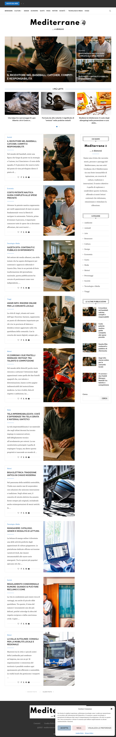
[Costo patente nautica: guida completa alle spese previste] (93, 47)
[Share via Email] (29, 177)
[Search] (110, 11)
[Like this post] (18, 177)
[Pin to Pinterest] (26, 177)
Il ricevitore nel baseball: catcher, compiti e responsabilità (22, 144)
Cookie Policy (80, 733)
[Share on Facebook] (21, 177)
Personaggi (88, 275)
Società (62, 11)
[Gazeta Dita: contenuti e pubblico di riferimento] (93, 71)
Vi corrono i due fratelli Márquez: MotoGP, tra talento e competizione (21, 358)
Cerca (85, 394)
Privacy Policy (89, 733)
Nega (79, 728)
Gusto (42, 11)
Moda (48, 11)
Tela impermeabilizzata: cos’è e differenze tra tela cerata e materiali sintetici (23, 417)
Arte (86, 233)
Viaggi (87, 11)
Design (26, 11)
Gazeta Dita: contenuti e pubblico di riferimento (103, 347)
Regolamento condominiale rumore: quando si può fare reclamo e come (23, 587)
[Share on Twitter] (23, 177)
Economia (34, 11)
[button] (111, 709)
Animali (87, 228)
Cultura (17, 11)
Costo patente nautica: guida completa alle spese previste (22, 195)
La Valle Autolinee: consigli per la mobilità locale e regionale (23, 642)
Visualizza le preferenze (99, 728)
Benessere (9, 11)
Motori (55, 11)
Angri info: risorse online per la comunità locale (104, 362)
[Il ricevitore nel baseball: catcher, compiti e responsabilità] (40, 59)
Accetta (64, 728)
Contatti (37, 723)
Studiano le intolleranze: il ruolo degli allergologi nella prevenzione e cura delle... (94, 120)
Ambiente (88, 222)
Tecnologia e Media (75, 11)
